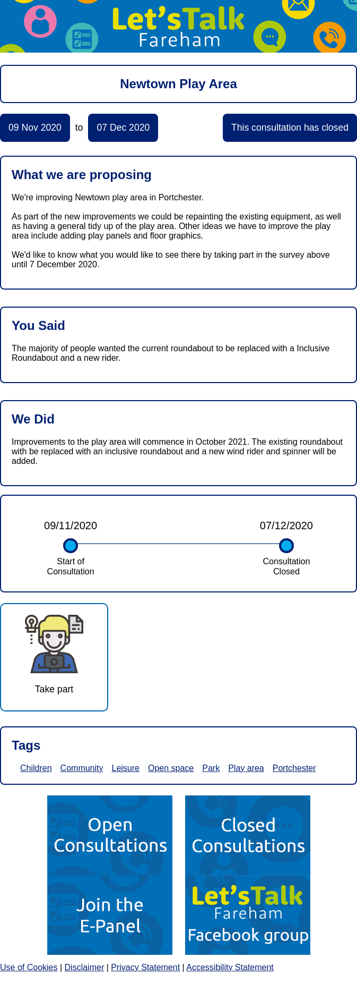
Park (211, 768)
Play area (246, 768)
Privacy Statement (145, 967)
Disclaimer (85, 967)
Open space (171, 768)
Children (36, 768)
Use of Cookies (29, 967)
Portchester (294, 768)
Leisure (126, 768)
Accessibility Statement (230, 967)
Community (81, 768)
